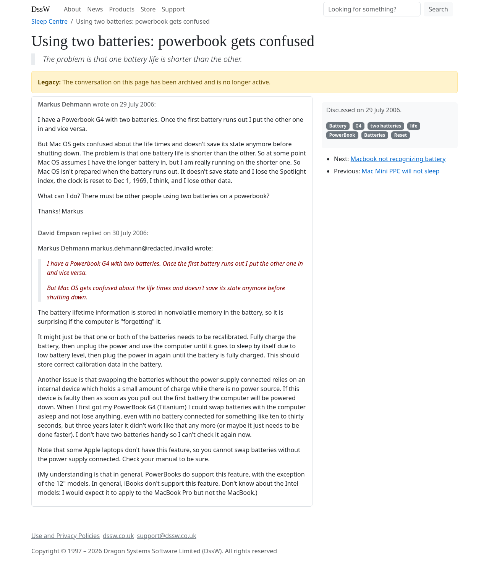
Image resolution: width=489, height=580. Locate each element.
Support (173, 9)
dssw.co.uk (118, 536)
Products (121, 9)
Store (148, 9)
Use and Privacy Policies (65, 536)
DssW (40, 9)
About (72, 9)
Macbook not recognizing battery (398, 159)
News (95, 9)
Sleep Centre (49, 21)
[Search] (372, 9)
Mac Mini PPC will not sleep (401, 171)
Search (438, 9)
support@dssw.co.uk (166, 536)
